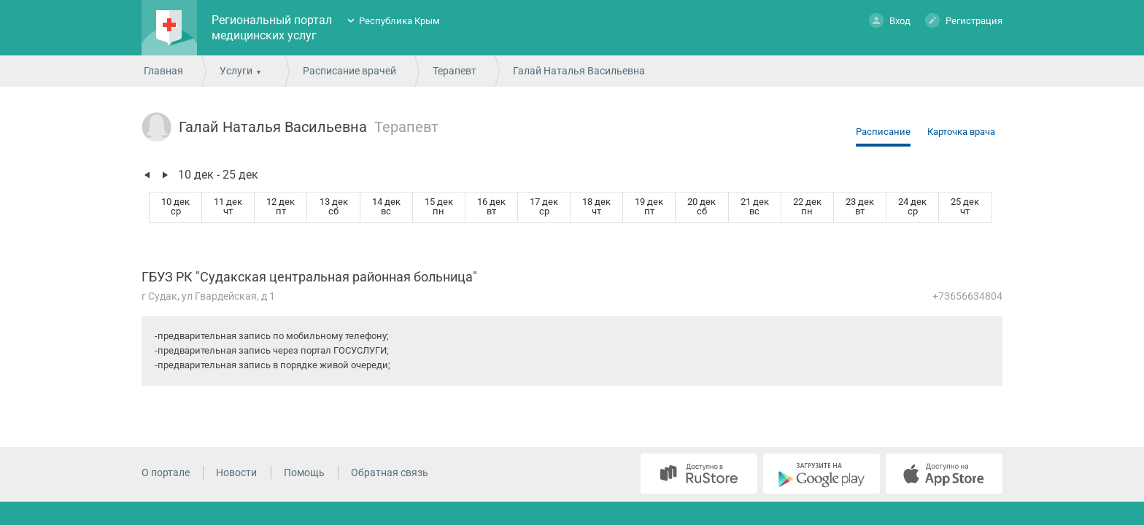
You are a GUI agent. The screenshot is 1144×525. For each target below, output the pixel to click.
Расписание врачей (349, 71)
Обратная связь (389, 472)
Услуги (236, 71)
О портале (166, 472)
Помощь (304, 472)
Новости (236, 472)
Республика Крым (399, 20)
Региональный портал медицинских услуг (272, 27)
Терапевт (454, 71)
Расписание (883, 131)
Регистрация (963, 20)
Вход (890, 20)
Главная (163, 71)
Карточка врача (961, 131)
